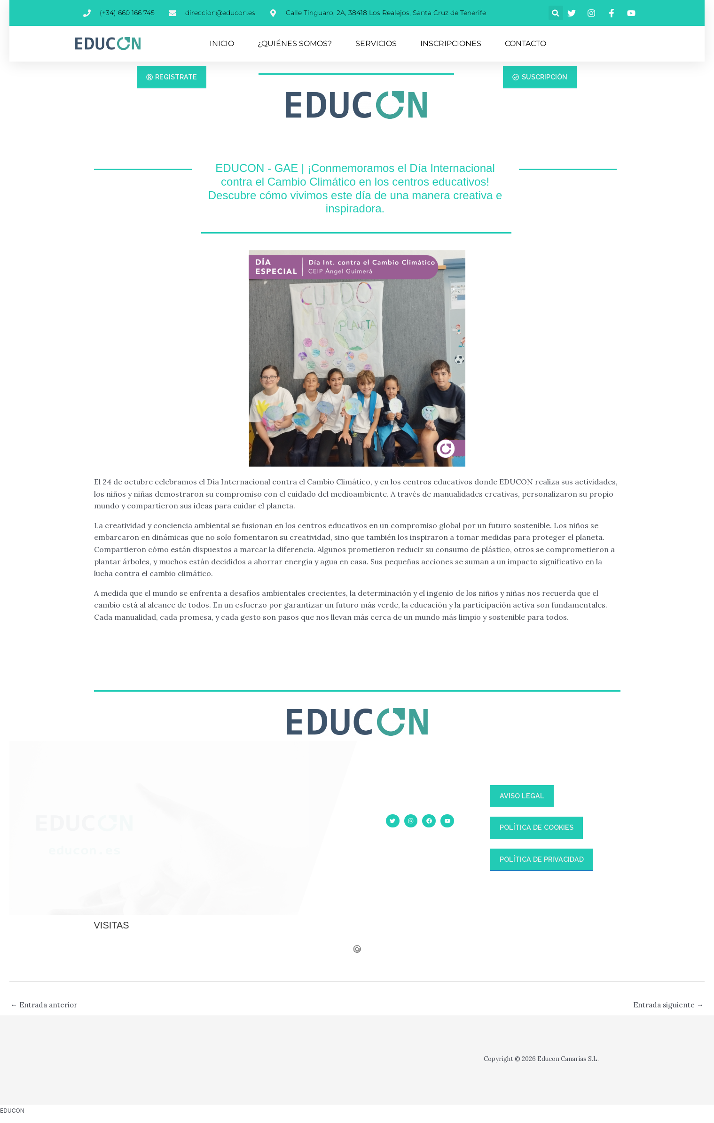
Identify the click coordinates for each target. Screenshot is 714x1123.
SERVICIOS (376, 43)
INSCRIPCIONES (450, 43)
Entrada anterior (46, 1005)
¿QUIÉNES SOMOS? (295, 43)
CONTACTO (525, 43)
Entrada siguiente (667, 1005)
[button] (556, 13)
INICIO (222, 43)
